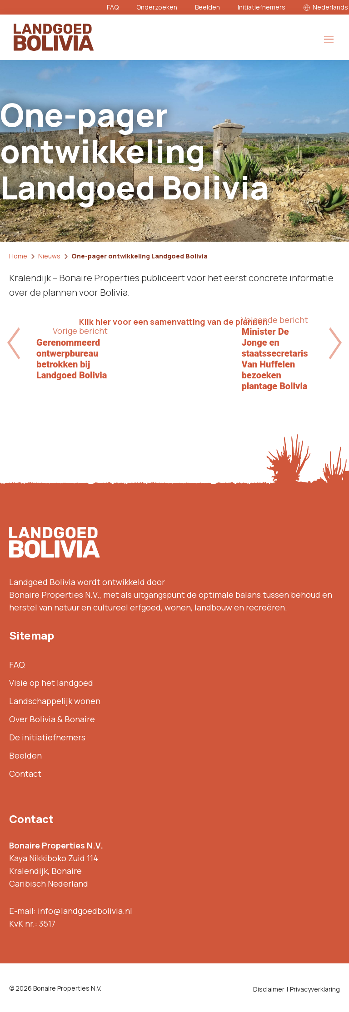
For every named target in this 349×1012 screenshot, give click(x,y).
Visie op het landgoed (51, 682)
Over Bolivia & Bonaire (52, 719)
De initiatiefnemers (47, 737)
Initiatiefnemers (261, 7)
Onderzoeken (156, 7)
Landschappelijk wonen (54, 700)
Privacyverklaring (315, 989)
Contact (25, 773)
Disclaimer (268, 989)
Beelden (207, 7)
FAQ (113, 7)
